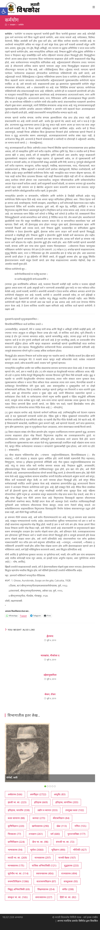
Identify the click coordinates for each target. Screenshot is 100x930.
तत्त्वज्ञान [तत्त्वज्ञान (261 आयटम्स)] (36, 834)
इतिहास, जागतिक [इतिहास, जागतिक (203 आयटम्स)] (66, 802)
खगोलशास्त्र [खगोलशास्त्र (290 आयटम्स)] (40, 826)
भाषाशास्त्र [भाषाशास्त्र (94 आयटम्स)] (15, 850)
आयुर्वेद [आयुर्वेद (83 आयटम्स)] (59, 794)
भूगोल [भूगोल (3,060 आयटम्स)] (36, 850)
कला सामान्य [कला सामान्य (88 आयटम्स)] (16, 818)
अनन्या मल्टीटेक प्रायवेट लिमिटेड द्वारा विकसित (77, 920)
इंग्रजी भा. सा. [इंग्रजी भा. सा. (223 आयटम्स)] (17, 802)
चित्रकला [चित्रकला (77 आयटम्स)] (14, 834)
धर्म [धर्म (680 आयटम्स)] (55, 834)
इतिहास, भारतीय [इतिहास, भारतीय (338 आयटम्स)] (19, 810)
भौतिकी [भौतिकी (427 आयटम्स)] (80, 850)
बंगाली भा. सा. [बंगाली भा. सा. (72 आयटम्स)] (65, 842)
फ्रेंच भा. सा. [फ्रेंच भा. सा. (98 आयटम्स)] (40, 842)
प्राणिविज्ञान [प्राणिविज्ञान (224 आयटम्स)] (16, 842)
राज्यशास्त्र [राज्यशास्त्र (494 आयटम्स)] (69, 873)
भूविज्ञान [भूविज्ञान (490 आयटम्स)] (58, 850)
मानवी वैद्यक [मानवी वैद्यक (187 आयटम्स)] (67, 857)
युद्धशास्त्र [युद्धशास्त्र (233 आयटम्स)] (71, 865)
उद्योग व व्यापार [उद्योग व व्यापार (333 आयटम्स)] (47, 810)
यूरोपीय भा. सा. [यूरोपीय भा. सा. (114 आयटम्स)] (18, 873)
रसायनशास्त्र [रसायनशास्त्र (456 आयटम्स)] (44, 873)
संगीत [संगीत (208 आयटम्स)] (68, 889)
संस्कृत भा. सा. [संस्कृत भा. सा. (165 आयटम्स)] (18, 897)
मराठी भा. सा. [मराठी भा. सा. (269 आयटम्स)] (17, 857)
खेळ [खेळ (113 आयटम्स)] (62, 826)
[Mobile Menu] (94, 7)
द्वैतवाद (50, 636)
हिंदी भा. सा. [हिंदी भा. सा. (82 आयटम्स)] (68, 897)
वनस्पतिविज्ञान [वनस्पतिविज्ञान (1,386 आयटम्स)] (18, 881)
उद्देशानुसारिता (50, 674)
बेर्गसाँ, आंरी (12, 777)
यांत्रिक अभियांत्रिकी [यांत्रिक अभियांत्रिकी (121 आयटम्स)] (44, 865)
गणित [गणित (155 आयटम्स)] (80, 826)
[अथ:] (6, 24)
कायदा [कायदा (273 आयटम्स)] (38, 818)
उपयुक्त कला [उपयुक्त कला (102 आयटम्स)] (74, 810)
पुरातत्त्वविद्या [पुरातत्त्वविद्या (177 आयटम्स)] (76, 834)
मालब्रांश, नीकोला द (50, 655)
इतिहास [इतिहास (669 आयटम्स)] (41, 802)
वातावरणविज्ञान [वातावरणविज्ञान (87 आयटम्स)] (46, 881)
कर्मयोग (21, 24)
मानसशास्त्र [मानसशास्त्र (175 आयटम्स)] (16, 865)
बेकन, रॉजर (50, 694)
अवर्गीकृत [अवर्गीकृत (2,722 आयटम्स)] (38, 794)
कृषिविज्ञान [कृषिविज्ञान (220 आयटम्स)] (16, 826)
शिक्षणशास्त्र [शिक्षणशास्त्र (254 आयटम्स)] (45, 889)
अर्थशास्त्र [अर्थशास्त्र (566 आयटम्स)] (15, 794)
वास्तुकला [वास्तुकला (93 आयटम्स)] (71, 881)
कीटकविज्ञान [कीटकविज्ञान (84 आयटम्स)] (61, 818)
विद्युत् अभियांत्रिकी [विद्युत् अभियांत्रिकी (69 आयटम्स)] (19, 889)
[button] (4, 11)
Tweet (23, 615)
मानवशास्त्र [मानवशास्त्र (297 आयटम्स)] (43, 857)
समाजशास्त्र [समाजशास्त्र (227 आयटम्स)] (43, 897)
